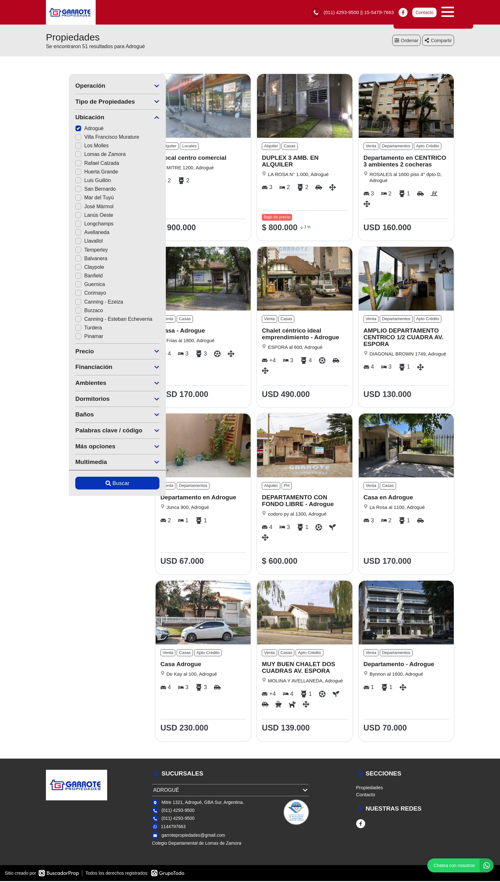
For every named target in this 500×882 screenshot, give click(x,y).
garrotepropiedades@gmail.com (193, 836)
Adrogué (66, 129)
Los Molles (68, 146)
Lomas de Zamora (77, 155)
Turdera (65, 329)
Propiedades (369, 788)
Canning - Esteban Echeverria (90, 320)
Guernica (67, 285)
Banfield (66, 277)
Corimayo (67, 294)
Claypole (66, 268)
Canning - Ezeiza (76, 303)
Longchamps (71, 225)
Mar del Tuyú (71, 198)
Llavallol (66, 242)
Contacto (424, 12)
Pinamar (66, 337)
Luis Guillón (70, 181)
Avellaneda (69, 233)
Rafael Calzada (74, 164)
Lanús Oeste (71, 216)
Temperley (68, 250)
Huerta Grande (73, 173)
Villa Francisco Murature (84, 138)
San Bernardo (72, 190)
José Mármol (71, 207)
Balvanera (68, 259)
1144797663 (173, 827)
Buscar (95, 484)
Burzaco (66, 311)
